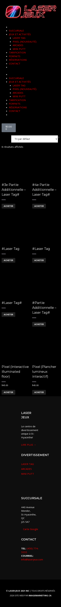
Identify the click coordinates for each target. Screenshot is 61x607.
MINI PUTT (19, 48)
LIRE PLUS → (28, 444)
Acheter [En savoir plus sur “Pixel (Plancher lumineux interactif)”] (39, 392)
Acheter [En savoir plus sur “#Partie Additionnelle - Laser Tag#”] (39, 324)
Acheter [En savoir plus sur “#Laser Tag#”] (8, 314)
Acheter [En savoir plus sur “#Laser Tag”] (8, 260)
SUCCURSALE (16, 30)
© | (18, 590)
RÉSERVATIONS (18, 59)
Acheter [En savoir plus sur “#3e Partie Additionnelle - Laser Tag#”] (8, 206)
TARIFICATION (17, 52)
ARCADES (18, 45)
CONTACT (14, 63)
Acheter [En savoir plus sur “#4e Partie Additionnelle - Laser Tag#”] (39, 206)
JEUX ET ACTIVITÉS (20, 34)
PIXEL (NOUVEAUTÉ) (24, 41)
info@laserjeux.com (32, 559)
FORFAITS (14, 56)
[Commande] (34, 139)
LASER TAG (19, 37)
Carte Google (29, 529)
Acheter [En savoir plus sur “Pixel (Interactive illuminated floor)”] (8, 392)
